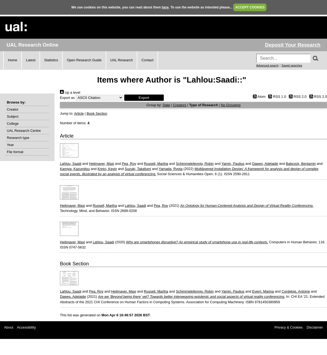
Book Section (97, 113)
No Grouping (231, 105)
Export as (67, 98)
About (8, 327)
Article (79, 113)
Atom (258, 97)
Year (10, 145)
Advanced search (267, 65)
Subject (13, 116)
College (13, 124)
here (165, 7)
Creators (179, 105)
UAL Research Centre (24, 131)
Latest (30, 60)
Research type (18, 138)
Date (166, 105)
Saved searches (291, 65)
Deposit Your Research (292, 45)
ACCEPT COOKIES (250, 7)
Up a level (70, 92)
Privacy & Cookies (288, 327)
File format (15, 152)
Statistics (51, 60)
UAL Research (121, 60)
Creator (13, 109)
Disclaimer (315, 327)
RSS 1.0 (276, 97)
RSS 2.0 (297, 97)
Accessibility (26, 327)
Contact (147, 60)
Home (12, 60)
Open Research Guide (84, 60)
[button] (144, 98)
